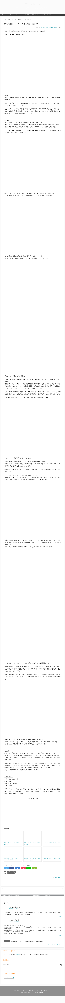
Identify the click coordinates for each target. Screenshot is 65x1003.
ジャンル (40, 14)
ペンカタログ (27, 14)
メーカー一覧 (46, 14)
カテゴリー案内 (30, 997)
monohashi (57, 877)
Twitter (51, 14)
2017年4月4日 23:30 (14, 929)
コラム (21, 14)
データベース (34, 14)
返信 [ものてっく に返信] (60, 943)
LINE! (28, 865)
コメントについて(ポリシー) (54, 951)
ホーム (3, 14)
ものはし (17, 961)
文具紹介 (17, 14)
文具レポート (49, 27)
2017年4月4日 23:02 (14, 916)
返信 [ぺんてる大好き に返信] (60, 924)
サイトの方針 (39, 997)
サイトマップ (47, 997)
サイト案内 (22, 997)
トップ (7, 14)
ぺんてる (43, 27)
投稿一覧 (12, 14)
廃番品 (55, 27)
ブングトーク (32, 4)
